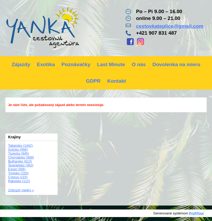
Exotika (46, 64)
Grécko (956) (18, 149)
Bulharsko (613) (20, 161)
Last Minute (111, 64)
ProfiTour (196, 213)
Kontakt (116, 81)
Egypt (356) (16, 169)
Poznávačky (75, 64)
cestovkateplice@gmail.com (169, 26)
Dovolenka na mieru (176, 64)
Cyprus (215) (18, 177)
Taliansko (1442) (20, 146)
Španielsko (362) (20, 165)
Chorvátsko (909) (21, 157)
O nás (139, 64)
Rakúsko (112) (19, 181)
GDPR (93, 81)
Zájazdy (21, 64)
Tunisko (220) (18, 173)
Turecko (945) (18, 153)
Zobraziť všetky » (21, 190)
